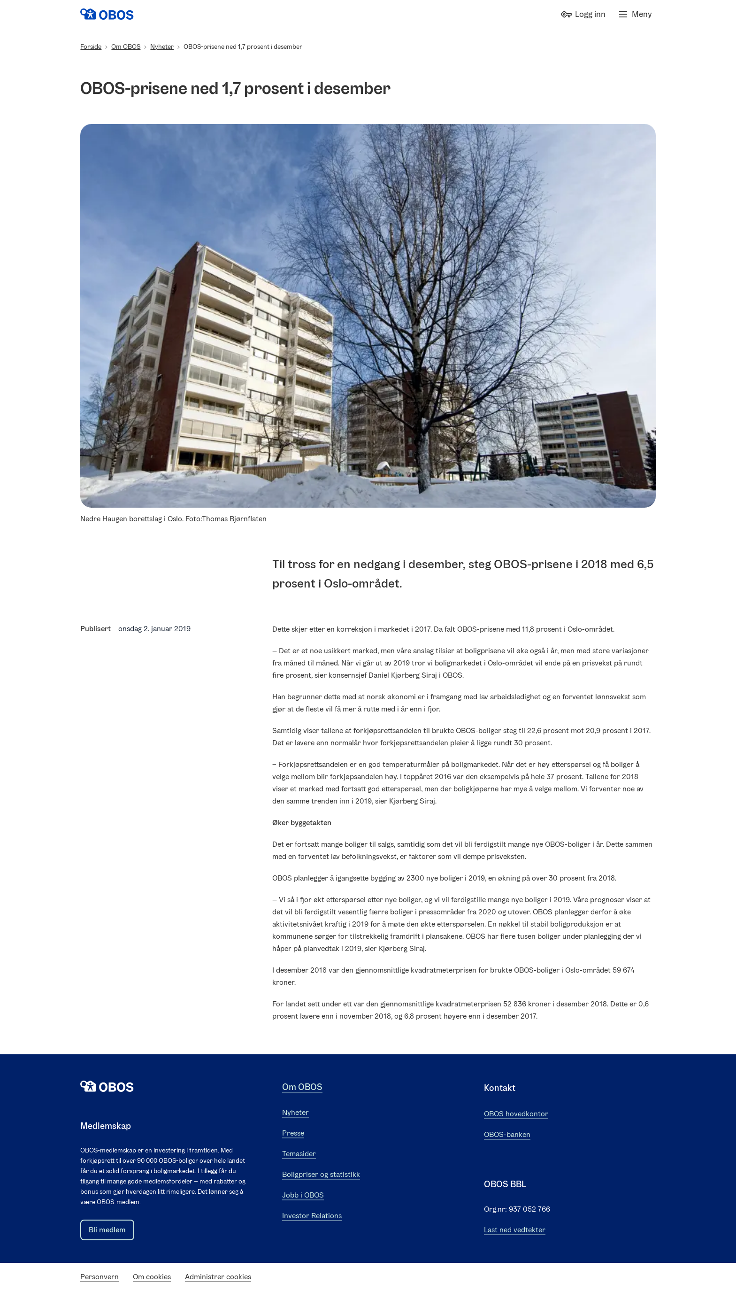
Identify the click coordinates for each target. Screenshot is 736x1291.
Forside (90, 47)
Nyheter (162, 47)
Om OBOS (125, 47)
